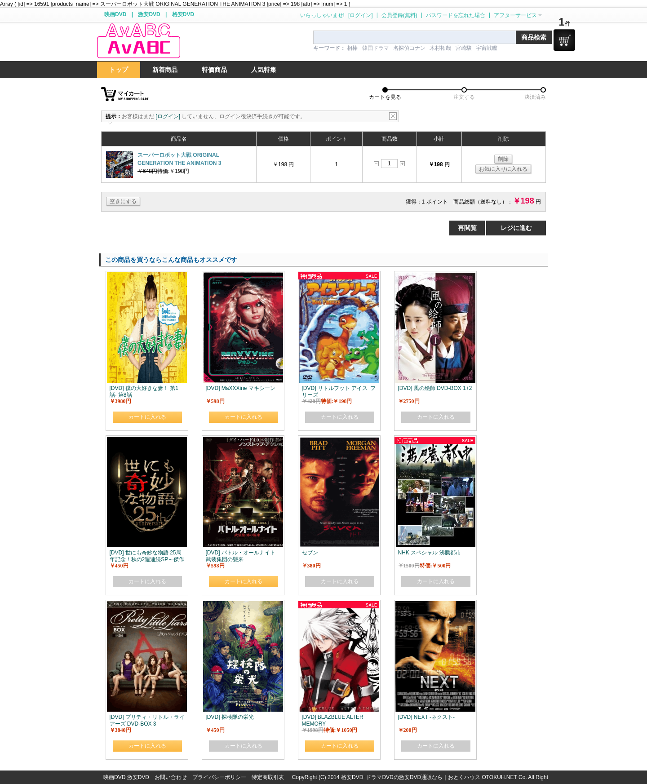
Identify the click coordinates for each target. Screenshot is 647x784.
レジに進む (516, 227)
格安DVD (183, 14)
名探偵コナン (409, 48)
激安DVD (149, 14)
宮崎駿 (464, 48)
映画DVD (115, 14)
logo (138, 41)
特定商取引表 (268, 777)
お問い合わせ (171, 777)
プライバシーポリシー (219, 777)
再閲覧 (467, 227)
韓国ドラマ (375, 48)
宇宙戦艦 (486, 48)
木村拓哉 (440, 48)
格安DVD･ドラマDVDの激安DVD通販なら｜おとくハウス (411, 777)
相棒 (352, 48)
